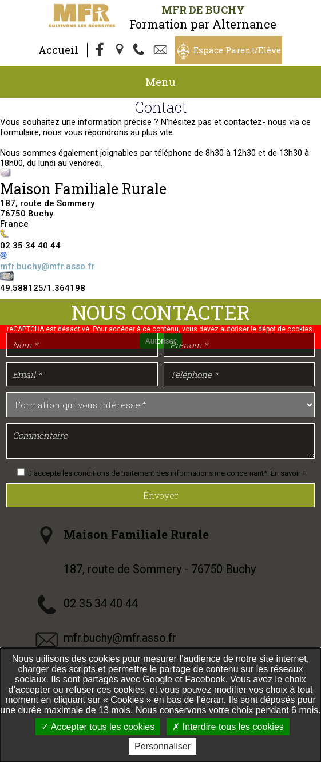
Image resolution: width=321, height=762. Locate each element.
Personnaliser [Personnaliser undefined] (162, 746)
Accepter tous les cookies (97, 727)
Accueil (58, 50)
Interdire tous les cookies (227, 727)
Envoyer (161, 495)
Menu (160, 82)
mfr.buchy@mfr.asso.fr (47, 266)
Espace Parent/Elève (237, 50)
